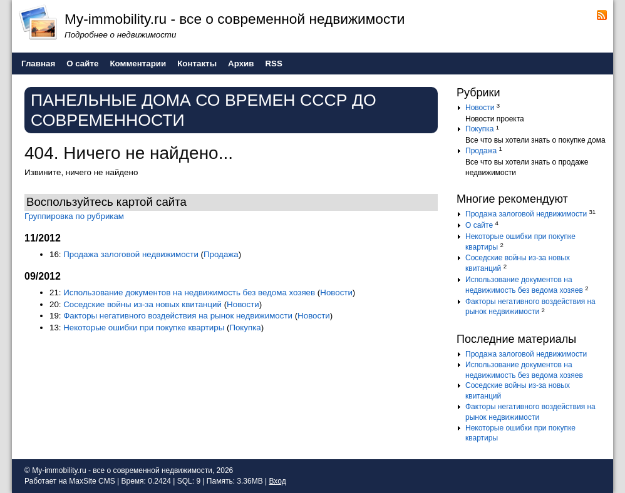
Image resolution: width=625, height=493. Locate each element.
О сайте (479, 225)
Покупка (245, 327)
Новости (336, 292)
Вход (277, 481)
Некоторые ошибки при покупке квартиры (143, 327)
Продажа (221, 254)
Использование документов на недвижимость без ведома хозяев (189, 292)
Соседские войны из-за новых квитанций (142, 304)
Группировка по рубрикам (74, 216)
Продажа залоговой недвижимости (131, 254)
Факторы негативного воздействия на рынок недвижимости (177, 315)
